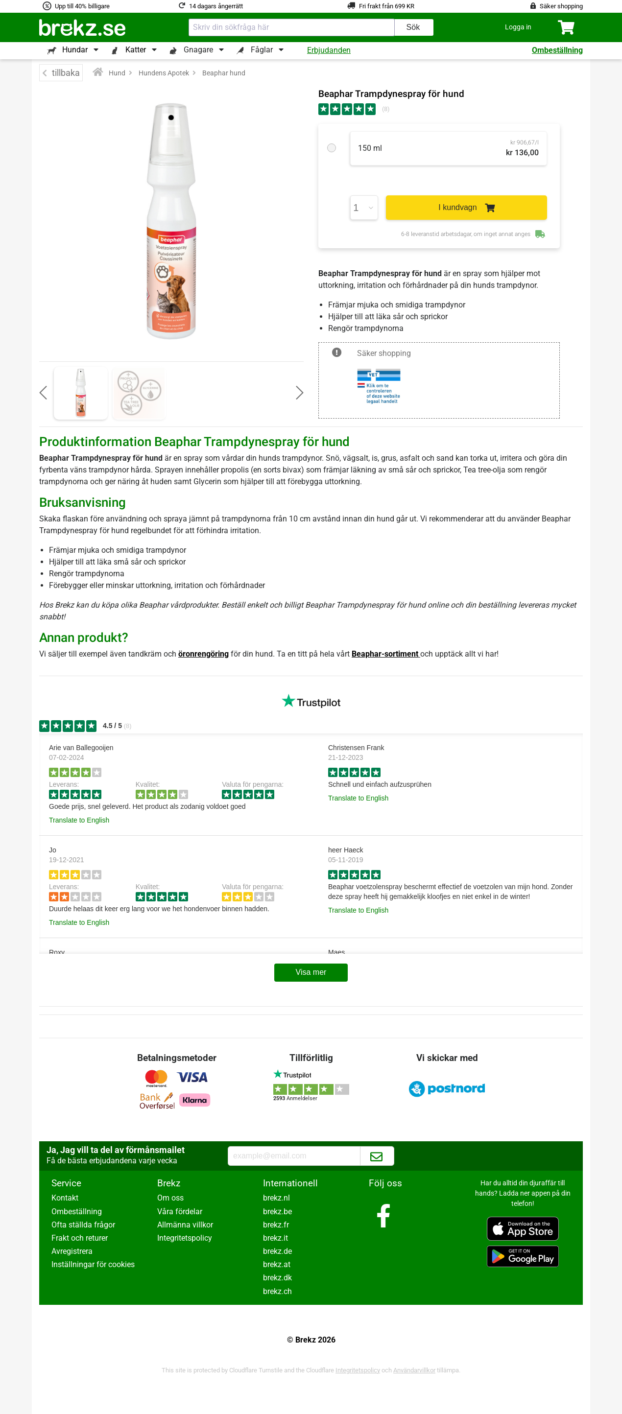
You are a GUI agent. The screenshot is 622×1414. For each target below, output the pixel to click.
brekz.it (275, 1238)
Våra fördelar (179, 1211)
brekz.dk (277, 1277)
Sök (413, 27)
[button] (518, 27)
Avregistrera (72, 1251)
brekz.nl (276, 1197)
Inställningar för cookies (93, 1264)
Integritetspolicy (184, 1238)
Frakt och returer (79, 1238)
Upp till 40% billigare (82, 6)
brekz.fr (276, 1224)
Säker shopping (561, 6)
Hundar (75, 49)
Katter (135, 49)
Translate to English (79, 820)
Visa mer (311, 972)
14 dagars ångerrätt (216, 6)
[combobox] (292, 27)
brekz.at (276, 1264)
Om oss (170, 1197)
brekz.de (277, 1251)
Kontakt (64, 1197)
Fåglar (262, 49)
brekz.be (277, 1211)
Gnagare (198, 49)
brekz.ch (277, 1291)
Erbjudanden (329, 50)
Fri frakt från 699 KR (386, 6)
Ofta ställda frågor (83, 1224)
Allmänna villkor (185, 1224)
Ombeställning (557, 50)
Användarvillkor (414, 1370)
